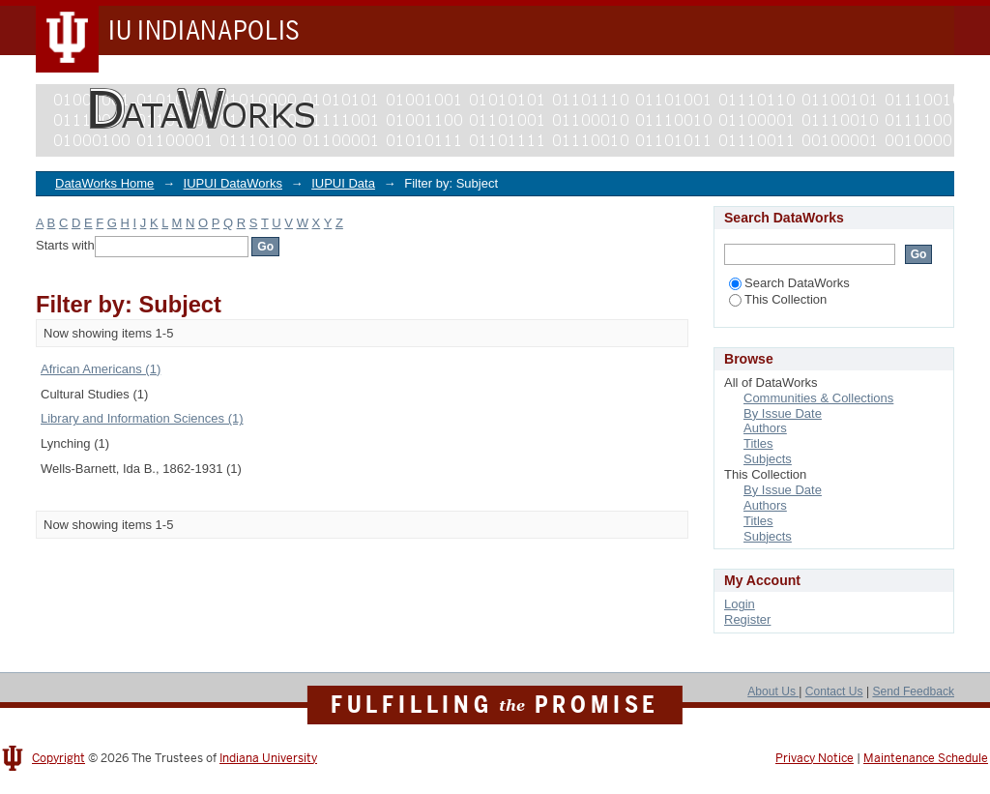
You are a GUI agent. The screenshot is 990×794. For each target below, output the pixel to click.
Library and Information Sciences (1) (142, 418)
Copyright (58, 758)
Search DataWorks (789, 283)
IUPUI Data (343, 183)
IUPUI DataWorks (233, 183)
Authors (765, 428)
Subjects (767, 459)
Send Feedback (913, 691)
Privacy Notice (814, 758)
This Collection (778, 299)
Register (747, 619)
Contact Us (834, 691)
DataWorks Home (104, 183)
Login (739, 604)
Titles (758, 443)
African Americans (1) (100, 369)
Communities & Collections (818, 398)
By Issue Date (782, 413)
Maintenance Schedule (925, 758)
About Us (773, 691)
